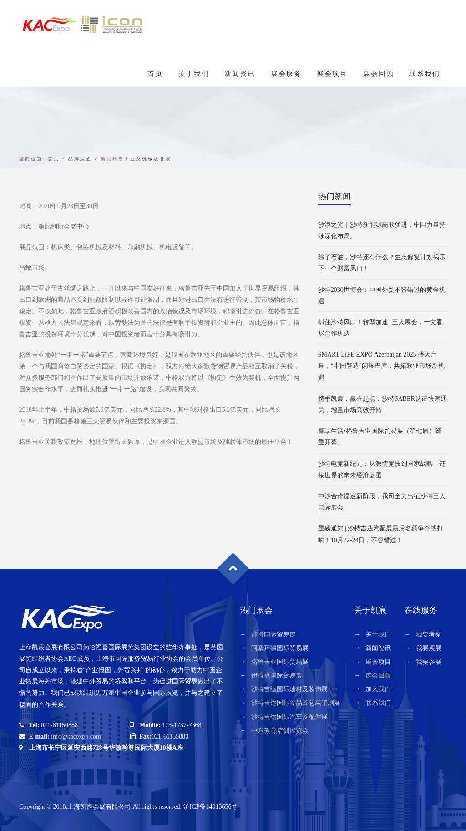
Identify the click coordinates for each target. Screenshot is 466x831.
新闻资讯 (239, 74)
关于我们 (193, 74)
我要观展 (428, 648)
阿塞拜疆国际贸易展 (280, 648)
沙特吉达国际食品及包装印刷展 (295, 702)
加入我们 (378, 689)
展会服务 (286, 74)
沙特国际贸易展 (273, 634)
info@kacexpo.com (76, 736)
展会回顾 (378, 74)
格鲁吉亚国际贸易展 (280, 661)
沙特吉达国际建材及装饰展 (289, 689)
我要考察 (428, 634)
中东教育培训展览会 (280, 730)
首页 (155, 74)
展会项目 (332, 74)
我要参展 (428, 661)
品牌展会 (80, 158)
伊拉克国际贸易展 (276, 675)
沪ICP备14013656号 (210, 806)
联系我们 (424, 74)
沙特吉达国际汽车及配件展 (289, 717)
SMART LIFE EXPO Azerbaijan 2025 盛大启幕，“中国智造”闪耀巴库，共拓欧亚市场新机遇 (381, 366)
